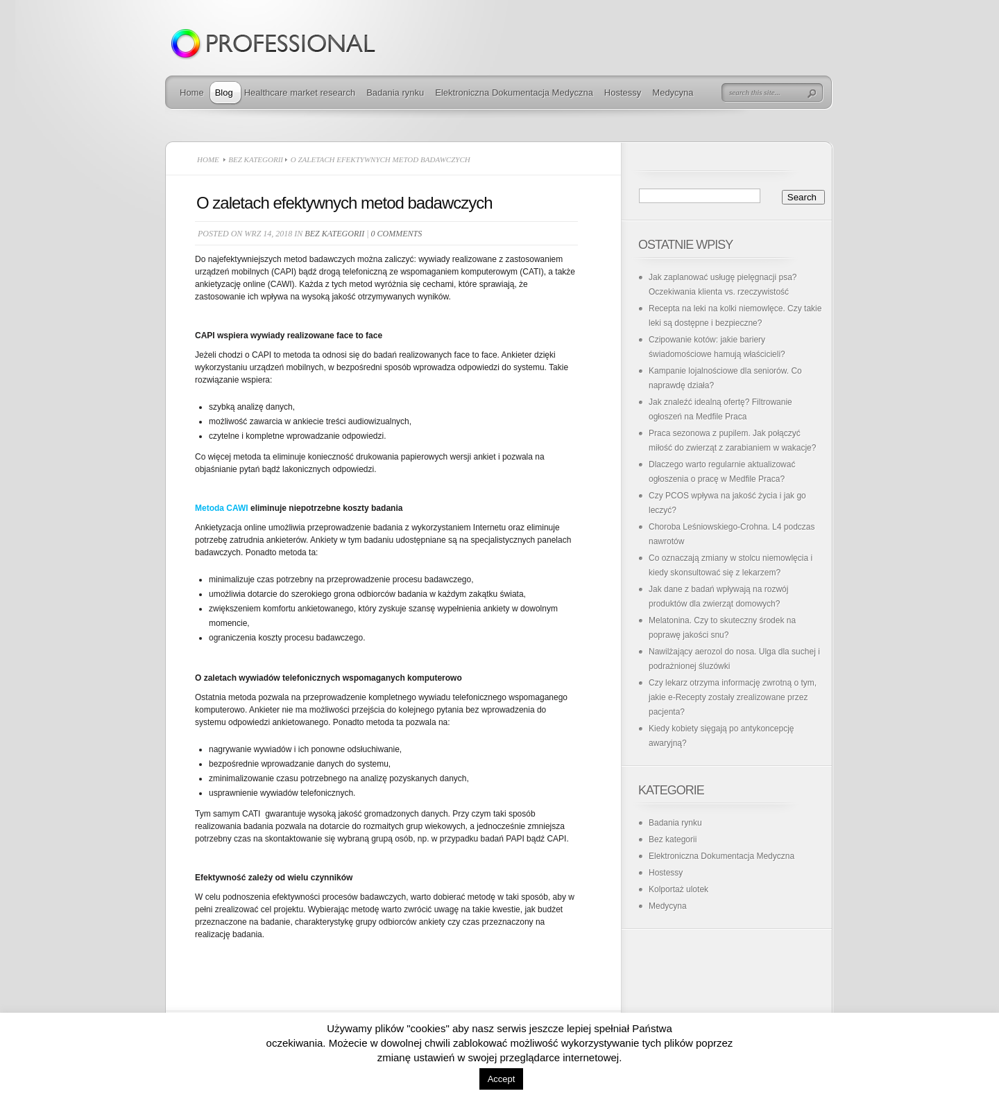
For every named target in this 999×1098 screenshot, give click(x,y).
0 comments (396, 233)
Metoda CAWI (221, 508)
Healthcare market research (299, 92)
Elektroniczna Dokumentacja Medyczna (514, 92)
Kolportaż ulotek (678, 889)
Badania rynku (395, 92)
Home (192, 92)
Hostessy (622, 92)
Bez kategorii (255, 159)
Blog (224, 92)
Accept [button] (501, 1079)
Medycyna (672, 92)
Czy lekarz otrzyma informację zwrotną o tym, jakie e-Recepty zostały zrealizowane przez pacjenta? (733, 697)
